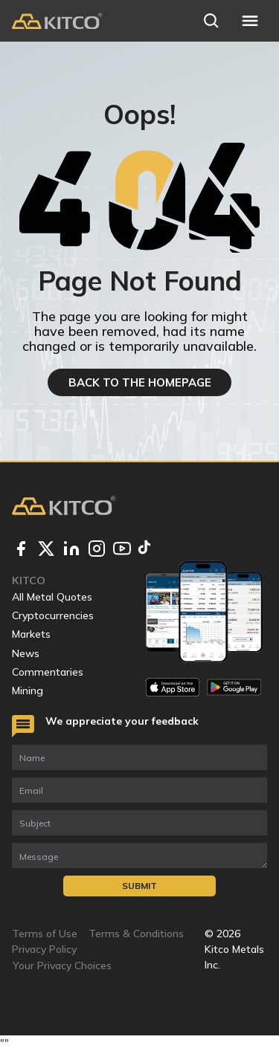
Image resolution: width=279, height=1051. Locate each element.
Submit (139, 885)
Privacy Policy (44, 949)
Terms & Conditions (136, 933)
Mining (27, 690)
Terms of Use (44, 933)
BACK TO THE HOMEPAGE (139, 382)
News (25, 653)
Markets (31, 634)
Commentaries (47, 672)
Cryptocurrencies (53, 615)
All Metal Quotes (52, 597)
